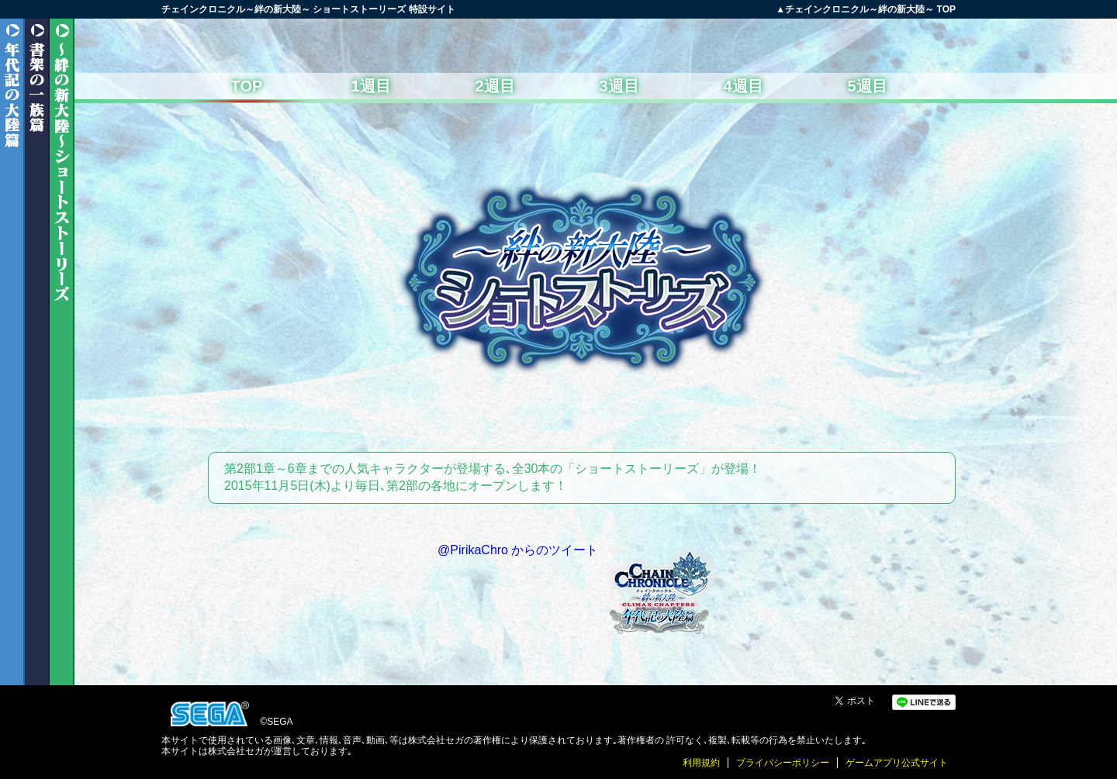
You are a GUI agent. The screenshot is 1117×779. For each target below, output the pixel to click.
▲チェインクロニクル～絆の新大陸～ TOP (866, 9)
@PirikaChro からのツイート (517, 550)
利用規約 (701, 762)
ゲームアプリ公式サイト (897, 762)
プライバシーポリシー (782, 762)
